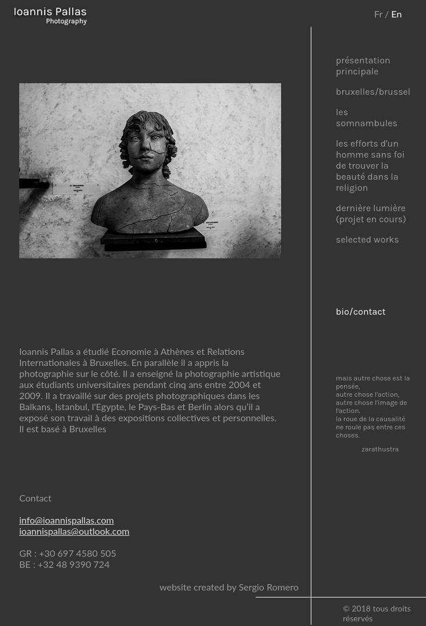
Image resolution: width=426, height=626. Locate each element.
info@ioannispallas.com (66, 519)
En (396, 13)
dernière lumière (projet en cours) (371, 213)
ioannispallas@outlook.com (74, 530)
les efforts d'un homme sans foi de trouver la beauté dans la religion (370, 165)
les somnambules (366, 117)
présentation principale (363, 66)
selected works (367, 239)
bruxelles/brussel (373, 91)
